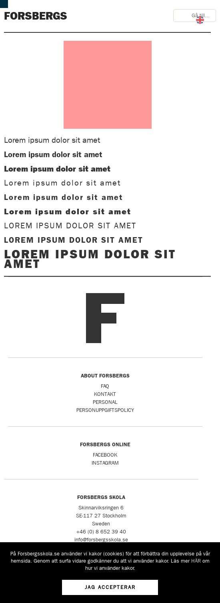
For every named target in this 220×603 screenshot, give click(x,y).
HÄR (196, 561)
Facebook (105, 455)
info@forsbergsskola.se (101, 540)
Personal (105, 402)
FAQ (105, 386)
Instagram (105, 463)
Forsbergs (35, 16)
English (200, 20)
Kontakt (105, 394)
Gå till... (201, 15)
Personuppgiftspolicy (105, 410)
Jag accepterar (110, 587)
